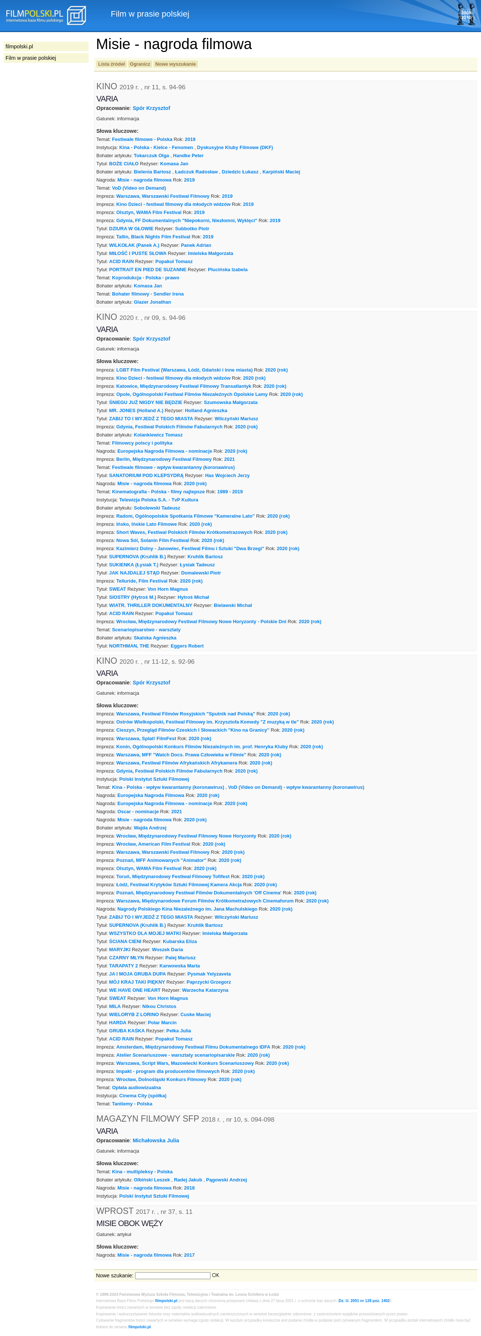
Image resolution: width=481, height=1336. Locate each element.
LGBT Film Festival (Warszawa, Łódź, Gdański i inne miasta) (184, 370)
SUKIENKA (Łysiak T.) (133, 564)
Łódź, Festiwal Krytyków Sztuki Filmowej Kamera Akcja (179, 884)
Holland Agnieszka (206, 410)
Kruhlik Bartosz (205, 556)
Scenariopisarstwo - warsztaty (146, 629)
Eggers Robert (187, 646)
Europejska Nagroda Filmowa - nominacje (164, 451)
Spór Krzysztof (151, 108)
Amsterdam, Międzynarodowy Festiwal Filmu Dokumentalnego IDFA (193, 1047)
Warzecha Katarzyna (205, 990)
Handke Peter (188, 155)
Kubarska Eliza (180, 941)
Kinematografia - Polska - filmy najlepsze (158, 491)
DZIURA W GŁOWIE (131, 228)
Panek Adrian (196, 245)
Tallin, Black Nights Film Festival (153, 236)
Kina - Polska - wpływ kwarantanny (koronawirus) (168, 787)
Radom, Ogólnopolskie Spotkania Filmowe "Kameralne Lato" (185, 516)
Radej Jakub (188, 1180)
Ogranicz (140, 64)
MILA (115, 1006)
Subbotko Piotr (192, 228)
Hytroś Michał (193, 597)
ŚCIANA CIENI (125, 941)
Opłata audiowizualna (136, 1087)
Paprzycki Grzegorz (209, 982)
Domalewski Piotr (201, 573)
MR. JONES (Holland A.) (136, 410)
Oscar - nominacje (138, 811)
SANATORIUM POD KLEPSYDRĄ (146, 475)
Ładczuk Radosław (196, 172)
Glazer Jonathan (152, 302)
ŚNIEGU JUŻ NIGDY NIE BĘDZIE (145, 402)
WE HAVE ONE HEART (135, 990)
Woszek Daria (167, 949)
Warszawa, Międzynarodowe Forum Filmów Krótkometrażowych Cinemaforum (204, 901)
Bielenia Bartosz (152, 172)
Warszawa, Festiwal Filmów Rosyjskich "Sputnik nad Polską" (185, 714)
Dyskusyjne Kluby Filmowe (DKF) (235, 147)
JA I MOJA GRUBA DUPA (137, 974)
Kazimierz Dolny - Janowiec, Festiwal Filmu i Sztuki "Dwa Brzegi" (190, 548)
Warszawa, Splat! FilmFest (146, 738)
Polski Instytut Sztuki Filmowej (154, 779)
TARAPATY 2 (123, 966)
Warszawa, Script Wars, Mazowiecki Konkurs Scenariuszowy (185, 1063)
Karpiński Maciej (281, 172)
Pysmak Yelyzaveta (209, 974)
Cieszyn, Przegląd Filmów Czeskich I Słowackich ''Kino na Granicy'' (192, 730)
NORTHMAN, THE (129, 646)
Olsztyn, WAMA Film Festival (149, 212)
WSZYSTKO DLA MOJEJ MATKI (145, 933)
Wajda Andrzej (150, 828)
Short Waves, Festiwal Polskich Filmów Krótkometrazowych (184, 532)
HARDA (118, 1022)
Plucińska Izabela (227, 269)
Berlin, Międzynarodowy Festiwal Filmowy (164, 459)
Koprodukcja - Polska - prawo (145, 277)
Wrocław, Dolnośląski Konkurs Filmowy (161, 1079)
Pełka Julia (178, 1030)
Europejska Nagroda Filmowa (150, 795)
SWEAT (117, 589)
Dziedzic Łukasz (240, 172)
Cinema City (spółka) (142, 1095)
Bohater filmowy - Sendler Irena (147, 294)
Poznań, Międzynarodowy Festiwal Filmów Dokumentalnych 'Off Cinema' (198, 892)
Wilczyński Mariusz (236, 418)
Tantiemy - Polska (132, 1104)
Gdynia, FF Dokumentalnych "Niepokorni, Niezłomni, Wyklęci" (186, 220)
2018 (189, 1188)
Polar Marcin (162, 1022)
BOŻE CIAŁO (124, 163)
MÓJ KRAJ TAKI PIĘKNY (137, 982)
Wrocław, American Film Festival (153, 844)
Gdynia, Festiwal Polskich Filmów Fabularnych (169, 426)
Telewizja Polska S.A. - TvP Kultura (158, 500)
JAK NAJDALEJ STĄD (134, 573)
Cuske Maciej (196, 1014)
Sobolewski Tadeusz (157, 508)
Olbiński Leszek (152, 1180)
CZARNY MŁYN (126, 957)
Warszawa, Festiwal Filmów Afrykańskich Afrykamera (176, 763)
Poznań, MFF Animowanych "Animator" (161, 860)
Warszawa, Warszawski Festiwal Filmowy (162, 196)
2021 (229, 459)
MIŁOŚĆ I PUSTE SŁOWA (137, 253)
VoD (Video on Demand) (139, 188)
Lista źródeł (111, 64)
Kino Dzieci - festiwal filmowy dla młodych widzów (173, 204)
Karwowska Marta (179, 966)
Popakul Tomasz (174, 261)
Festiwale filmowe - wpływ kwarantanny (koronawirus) (173, 467)
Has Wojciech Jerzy (227, 475)
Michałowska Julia (156, 1140)
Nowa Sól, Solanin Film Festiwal (152, 540)
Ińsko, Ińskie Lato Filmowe (146, 524)
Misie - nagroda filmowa (144, 180)
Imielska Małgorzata (210, 253)
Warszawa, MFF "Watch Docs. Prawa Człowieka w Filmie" (181, 754)
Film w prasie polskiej (31, 58)
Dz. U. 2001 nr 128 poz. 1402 (364, 1301)
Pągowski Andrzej (226, 1180)
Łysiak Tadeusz (197, 564)
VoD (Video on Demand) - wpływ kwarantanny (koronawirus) (296, 787)
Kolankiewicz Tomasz (158, 435)
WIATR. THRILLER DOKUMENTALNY (150, 605)
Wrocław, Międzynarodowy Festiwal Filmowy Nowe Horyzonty (186, 836)
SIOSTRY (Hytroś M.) (132, 597)
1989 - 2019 (230, 491)
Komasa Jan (174, 163)
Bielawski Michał (233, 605)
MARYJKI (120, 949)
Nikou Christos (159, 1006)
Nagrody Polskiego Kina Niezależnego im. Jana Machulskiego (187, 909)
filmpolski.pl (166, 1301)
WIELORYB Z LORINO (134, 1014)
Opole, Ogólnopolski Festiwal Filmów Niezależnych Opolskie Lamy (192, 394)
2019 (190, 139)
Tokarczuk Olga (151, 155)
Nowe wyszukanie (175, 64)
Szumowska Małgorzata (230, 402)
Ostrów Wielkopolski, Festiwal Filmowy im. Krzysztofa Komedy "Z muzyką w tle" (207, 722)
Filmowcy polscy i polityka (142, 443)
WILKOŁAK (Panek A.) (134, 245)
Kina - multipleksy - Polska (142, 1171)
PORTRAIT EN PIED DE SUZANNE (147, 269)
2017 (189, 1255)
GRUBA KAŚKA (127, 1030)
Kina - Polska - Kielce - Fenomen (156, 147)
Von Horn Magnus (168, 589)
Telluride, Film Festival (142, 581)
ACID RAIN (121, 261)
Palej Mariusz (180, 957)
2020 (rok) (276, 370)
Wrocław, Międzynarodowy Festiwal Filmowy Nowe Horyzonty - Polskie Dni (201, 621)
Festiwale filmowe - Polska (142, 139)
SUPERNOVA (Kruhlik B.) (137, 556)
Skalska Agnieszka (155, 638)
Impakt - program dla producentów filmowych (168, 1071)
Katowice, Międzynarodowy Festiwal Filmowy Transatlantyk (183, 386)
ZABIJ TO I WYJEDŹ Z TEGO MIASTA (151, 418)
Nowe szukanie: (115, 1275)
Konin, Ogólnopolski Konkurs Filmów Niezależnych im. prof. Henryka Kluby (202, 746)
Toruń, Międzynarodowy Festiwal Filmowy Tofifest (173, 876)
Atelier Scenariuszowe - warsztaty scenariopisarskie (175, 1055)
